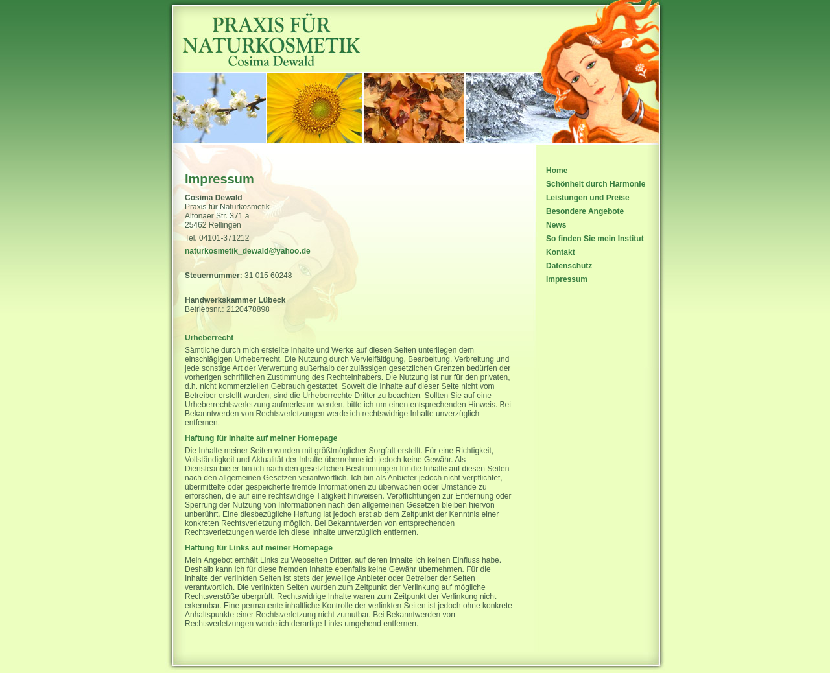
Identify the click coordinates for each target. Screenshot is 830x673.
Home (556, 170)
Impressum (566, 279)
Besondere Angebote (585, 211)
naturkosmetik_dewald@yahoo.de (248, 250)
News (556, 225)
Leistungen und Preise (588, 197)
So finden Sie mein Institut (595, 238)
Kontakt (560, 252)
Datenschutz (569, 265)
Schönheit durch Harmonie (595, 184)
